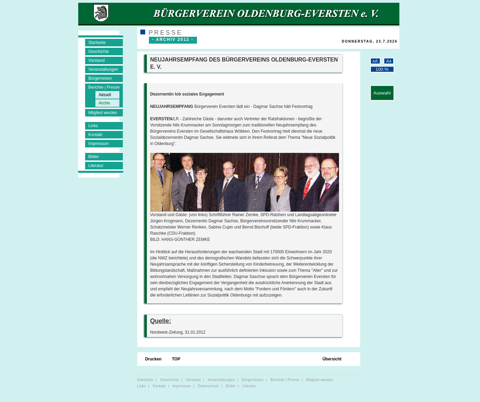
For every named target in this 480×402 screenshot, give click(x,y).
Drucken (154, 359)
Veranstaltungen (103, 69)
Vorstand (97, 60)
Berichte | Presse (104, 87)
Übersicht (333, 359)
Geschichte (99, 51)
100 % (382, 69)
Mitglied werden (103, 112)
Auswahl (381, 93)
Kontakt (96, 134)
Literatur (96, 165)
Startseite (97, 42)
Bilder (94, 156)
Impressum (99, 143)
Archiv (104, 103)
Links (93, 125)
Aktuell (105, 94)
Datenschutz (208, 386)
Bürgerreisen (100, 78)
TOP (177, 359)
